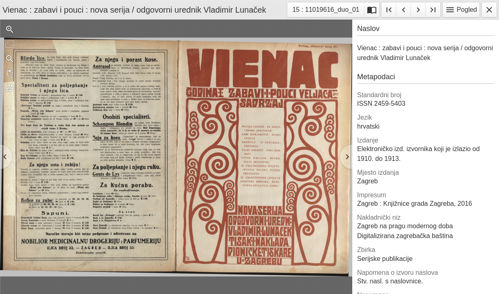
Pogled (461, 10)
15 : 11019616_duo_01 (326, 10)
